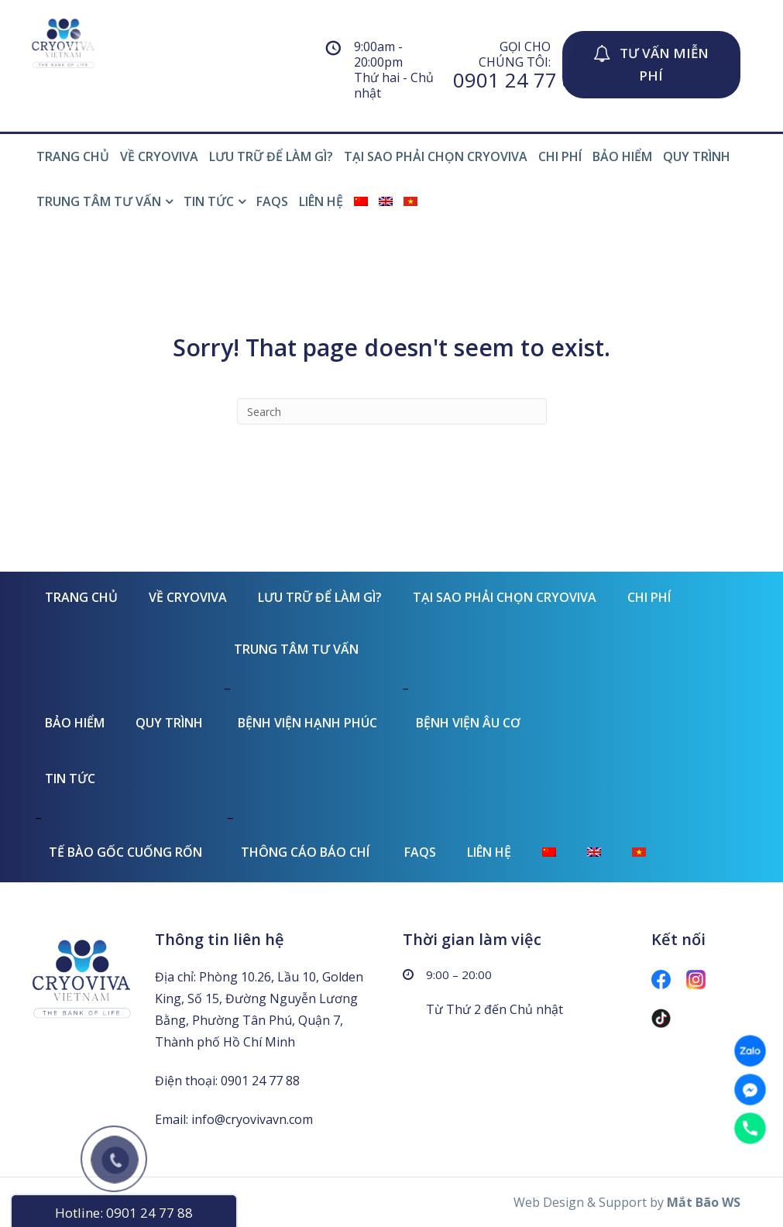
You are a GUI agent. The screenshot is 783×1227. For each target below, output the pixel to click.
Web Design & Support (580, 1202)
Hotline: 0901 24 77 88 (124, 1213)
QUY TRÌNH (696, 156)
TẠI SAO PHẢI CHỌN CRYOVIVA (435, 156)
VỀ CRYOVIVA (159, 156)
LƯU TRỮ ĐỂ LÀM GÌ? (271, 156)
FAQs (272, 201)
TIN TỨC (209, 201)
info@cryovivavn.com (252, 1119)
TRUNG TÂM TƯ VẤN (98, 201)
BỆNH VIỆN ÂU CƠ (468, 722)
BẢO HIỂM (622, 156)
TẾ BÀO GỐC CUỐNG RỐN (125, 852)
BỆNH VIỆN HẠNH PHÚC (307, 722)
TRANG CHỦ (72, 156)
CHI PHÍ (560, 156)
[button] (651, 64)
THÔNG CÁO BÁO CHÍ (305, 852)
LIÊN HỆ (321, 201)
